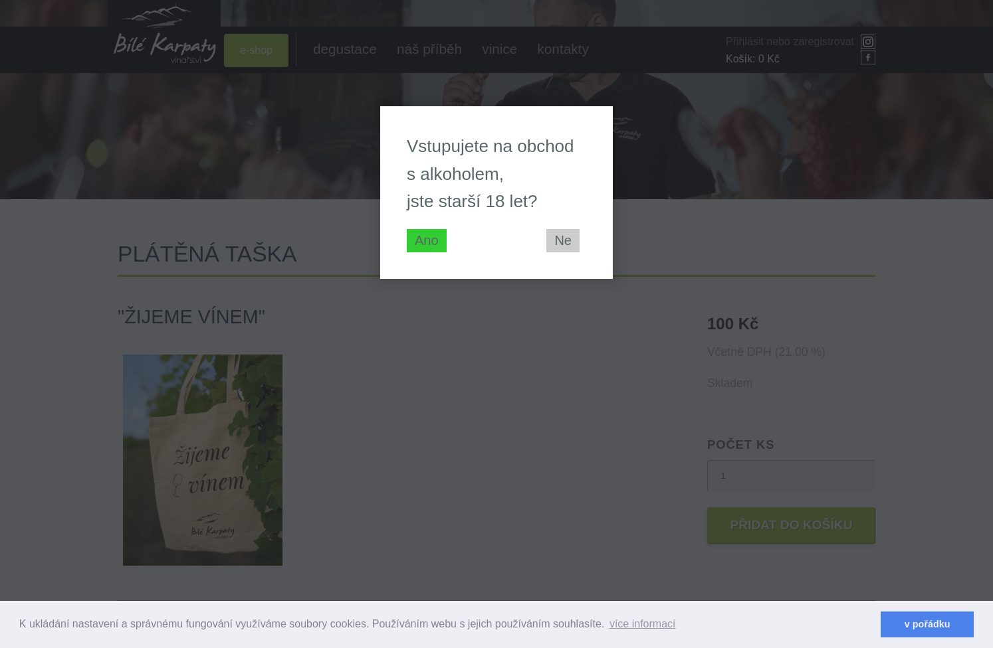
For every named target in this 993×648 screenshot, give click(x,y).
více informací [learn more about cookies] (642, 623)
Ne (563, 240)
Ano (427, 240)
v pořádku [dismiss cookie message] (927, 624)
